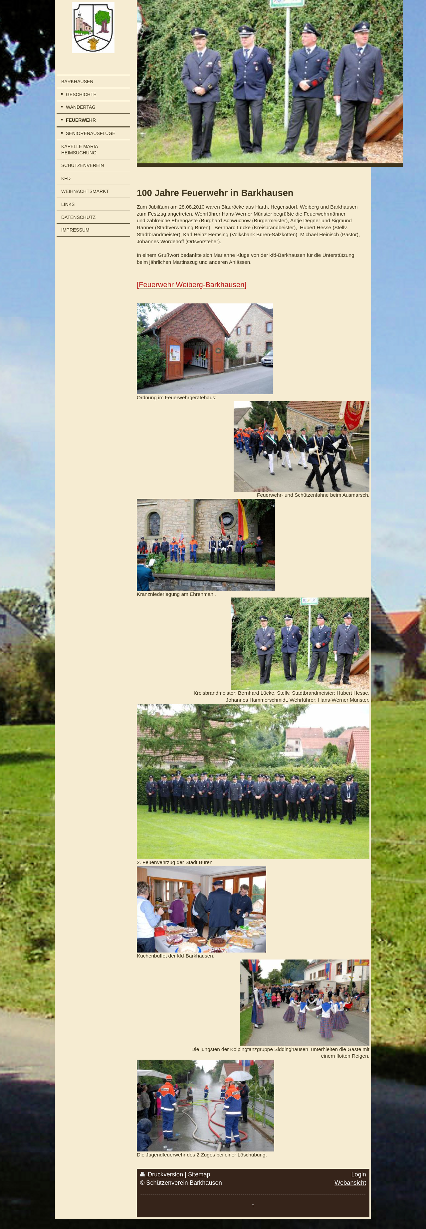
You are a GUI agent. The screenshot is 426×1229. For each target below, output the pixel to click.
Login (358, 1174)
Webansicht (350, 1182)
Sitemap (199, 1174)
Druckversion (162, 1174)
